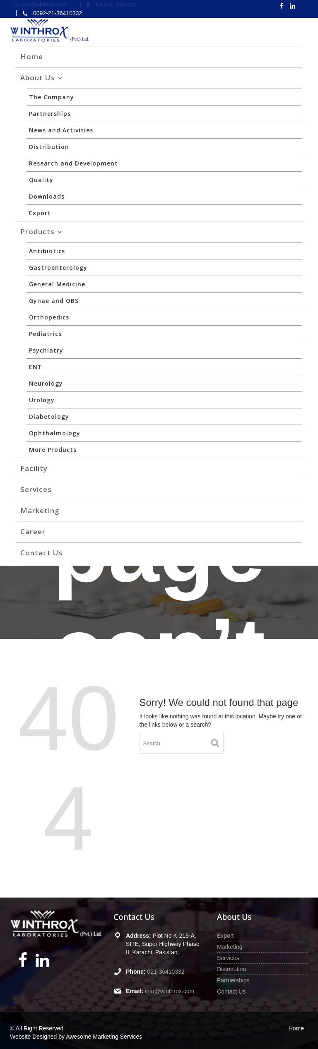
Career (33, 531)
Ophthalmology (54, 433)
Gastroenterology (58, 267)
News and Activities (61, 130)
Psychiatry (46, 350)
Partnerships (50, 114)
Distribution (49, 147)
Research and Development (73, 163)
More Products (53, 450)
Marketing (40, 510)
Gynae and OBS (54, 301)
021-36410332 (165, 971)
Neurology (46, 383)
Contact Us (41, 552)
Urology (42, 400)
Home (31, 56)
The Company (51, 97)
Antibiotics (47, 251)
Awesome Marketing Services (104, 1036)
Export (40, 213)
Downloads (47, 196)
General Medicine (57, 284)
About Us (37, 77)
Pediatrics (45, 334)
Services (36, 489)
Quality (41, 180)
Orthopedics (49, 317)
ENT (35, 367)
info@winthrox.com (169, 990)
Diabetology (49, 416)
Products (37, 231)
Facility (34, 468)
